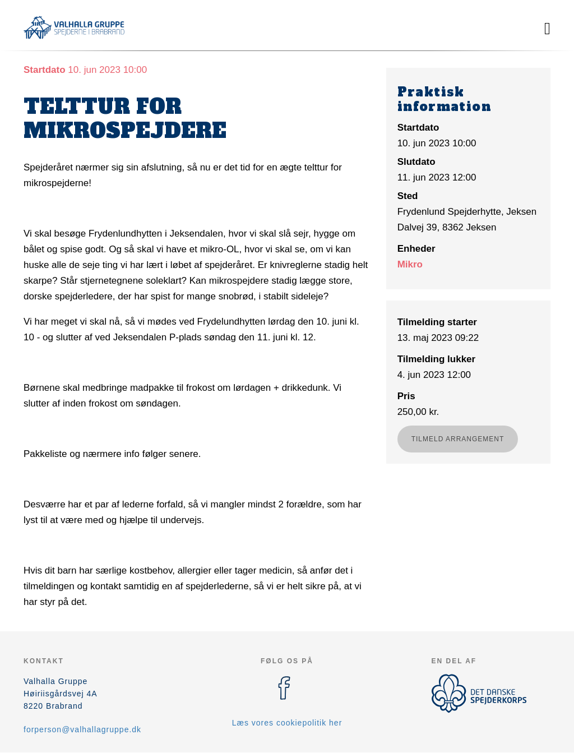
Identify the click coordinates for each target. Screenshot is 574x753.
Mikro (410, 264)
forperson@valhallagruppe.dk (82, 729)
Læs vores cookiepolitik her (287, 722)
